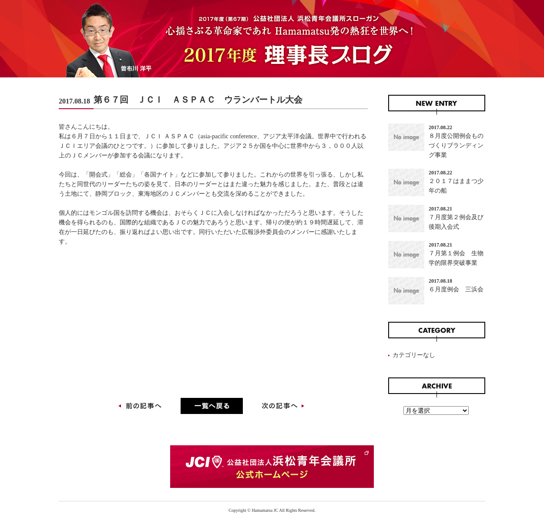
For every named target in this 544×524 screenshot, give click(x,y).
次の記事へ (282, 408)
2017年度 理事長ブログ (272, 38)
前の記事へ (142, 408)
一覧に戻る (212, 408)
